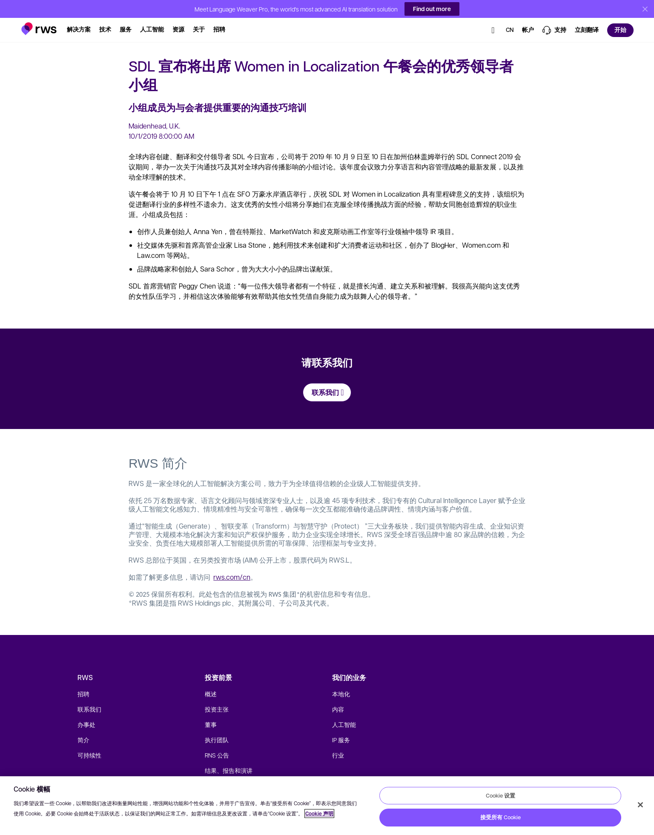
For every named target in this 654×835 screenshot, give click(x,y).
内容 (338, 709)
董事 (211, 724)
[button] (38, 24)
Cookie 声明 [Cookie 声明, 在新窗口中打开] (319, 813)
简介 (83, 739)
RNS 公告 (217, 755)
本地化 (341, 694)
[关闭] (640, 804)
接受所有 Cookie (500, 817)
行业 (338, 755)
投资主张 (217, 709)
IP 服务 (341, 739)
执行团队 (217, 739)
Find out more (432, 9)
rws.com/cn (231, 576)
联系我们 (89, 709)
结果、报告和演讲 (228, 770)
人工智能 (344, 724)
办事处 (86, 724)
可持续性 (89, 755)
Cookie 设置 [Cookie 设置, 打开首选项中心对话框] (500, 795)
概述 (211, 694)
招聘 (83, 694)
